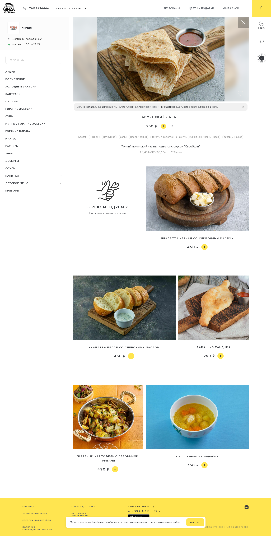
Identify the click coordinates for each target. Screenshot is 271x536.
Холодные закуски (20, 86)
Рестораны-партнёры (36, 520)
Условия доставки (35, 513)
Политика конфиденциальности (37, 528)
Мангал (11, 138)
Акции (10, 71)
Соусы (10, 168)
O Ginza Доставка (83, 506)
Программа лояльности (80, 514)
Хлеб (9, 153)
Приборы (12, 190)
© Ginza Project (212, 526)
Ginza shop (231, 8)
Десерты (12, 161)
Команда (28, 506)
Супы (9, 116)
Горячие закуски (18, 109)
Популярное (15, 79)
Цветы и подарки (201, 8)
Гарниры (12, 146)
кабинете (151, 106)
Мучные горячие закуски (25, 123)
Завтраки (13, 94)
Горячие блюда (17, 131)
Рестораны (172, 8)
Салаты (11, 101)
